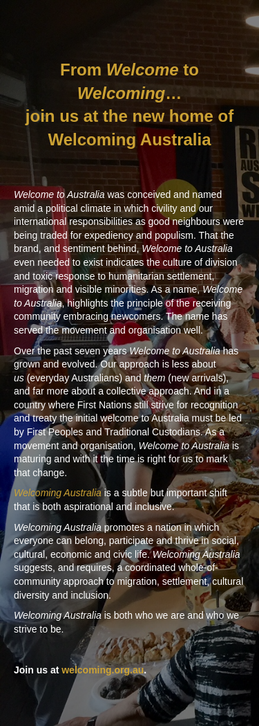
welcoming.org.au (102, 669)
